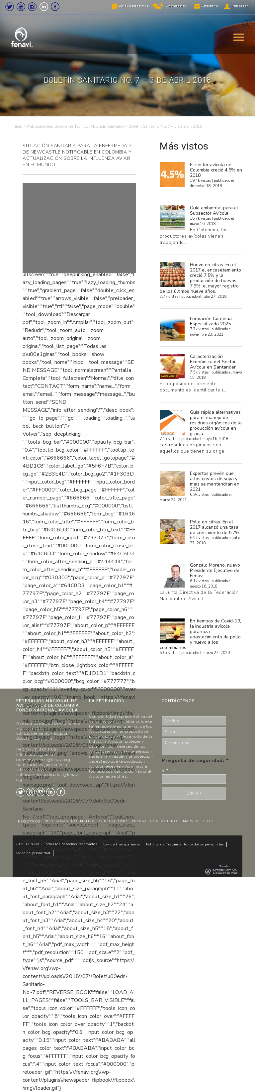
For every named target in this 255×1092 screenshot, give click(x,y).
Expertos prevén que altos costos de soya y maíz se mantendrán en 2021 (214, 481)
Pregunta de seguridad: (195, 760)
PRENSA (139, 821)
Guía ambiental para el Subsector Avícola (214, 210)
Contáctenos (210, 6)
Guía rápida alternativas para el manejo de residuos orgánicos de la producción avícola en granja (216, 423)
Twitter (9, 6)
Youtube (21, 6)
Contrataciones (176, 6)
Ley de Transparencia (133, 6)
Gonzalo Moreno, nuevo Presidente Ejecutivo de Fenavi (215, 570)
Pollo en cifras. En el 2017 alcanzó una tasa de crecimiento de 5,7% (214, 527)
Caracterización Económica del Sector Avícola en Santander (213, 361)
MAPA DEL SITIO (198, 821)
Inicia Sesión (240, 6)
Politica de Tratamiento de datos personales (185, 844)
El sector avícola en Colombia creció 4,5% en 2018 (216, 170)
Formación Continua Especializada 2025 (211, 321)
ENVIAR (194, 793)
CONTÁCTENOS (165, 821)
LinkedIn (44, 6)
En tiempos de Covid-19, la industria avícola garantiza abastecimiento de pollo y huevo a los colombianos (200, 634)
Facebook (55, 6)
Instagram (32, 6)
